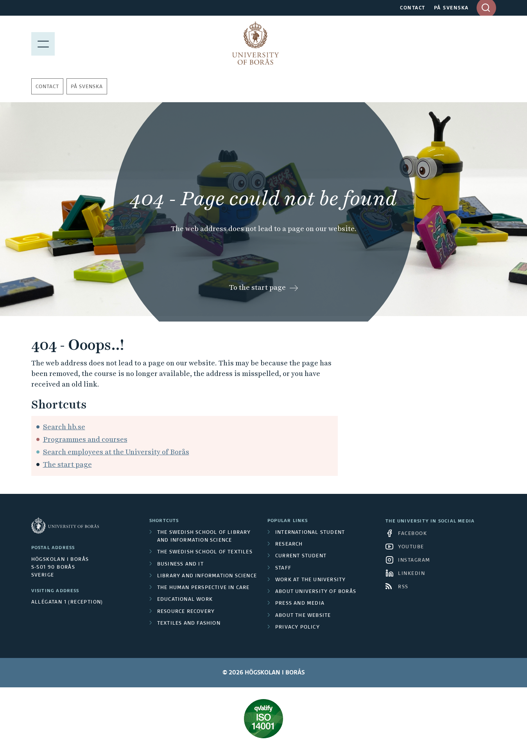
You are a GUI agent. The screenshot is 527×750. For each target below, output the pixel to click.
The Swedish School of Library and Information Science (204, 536)
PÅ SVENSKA (451, 8)
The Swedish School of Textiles (205, 552)
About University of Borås (315, 592)
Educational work (185, 599)
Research (289, 544)
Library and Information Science (207, 576)
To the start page (257, 287)
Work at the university (310, 580)
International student (310, 532)
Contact (47, 87)
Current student (300, 556)
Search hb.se (64, 427)
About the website (303, 615)
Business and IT (180, 564)
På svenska (87, 87)
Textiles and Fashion (188, 623)
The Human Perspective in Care (203, 588)
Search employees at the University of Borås (116, 452)
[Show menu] (43, 43)
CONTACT (412, 8)
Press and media (299, 603)
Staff (283, 568)
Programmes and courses (85, 439)
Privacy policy (297, 627)
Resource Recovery (186, 611)
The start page (67, 464)
